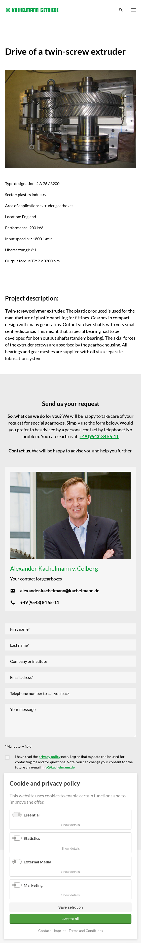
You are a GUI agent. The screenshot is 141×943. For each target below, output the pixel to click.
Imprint (60, 930)
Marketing (33, 885)
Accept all (70, 919)
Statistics (32, 838)
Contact (44, 930)
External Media (37, 861)
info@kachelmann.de (58, 767)
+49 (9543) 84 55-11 (99, 436)
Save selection (70, 907)
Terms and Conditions (86, 930)
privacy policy (49, 756)
